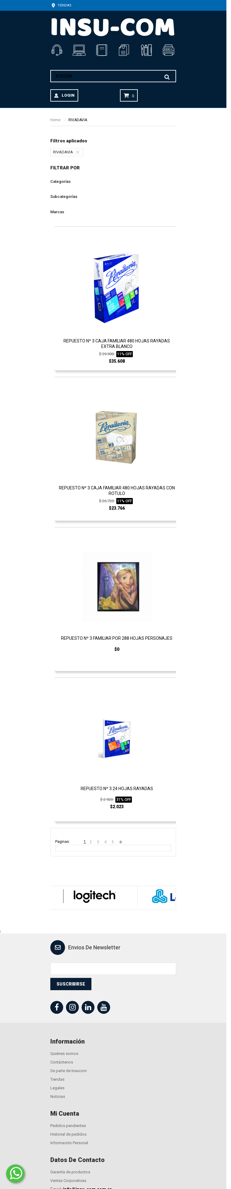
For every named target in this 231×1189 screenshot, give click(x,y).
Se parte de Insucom (68, 1070)
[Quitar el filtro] (79, 152)
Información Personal (69, 1143)
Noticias (57, 1096)
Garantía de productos (70, 1172)
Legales (57, 1088)
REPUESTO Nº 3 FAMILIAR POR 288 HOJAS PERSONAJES (116, 638)
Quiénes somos (64, 1053)
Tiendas (60, 5)
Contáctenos (61, 1062)
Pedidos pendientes (68, 1125)
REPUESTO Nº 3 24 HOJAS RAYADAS (117, 788)
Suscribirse (70, 984)
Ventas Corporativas (68, 1180)
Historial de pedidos (68, 1134)
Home (55, 120)
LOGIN (68, 95)
